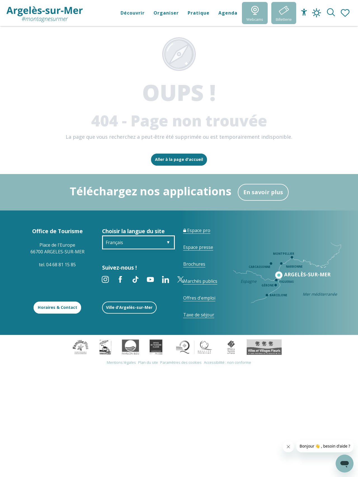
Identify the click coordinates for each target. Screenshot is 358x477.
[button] (331, 12)
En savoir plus (263, 192)
